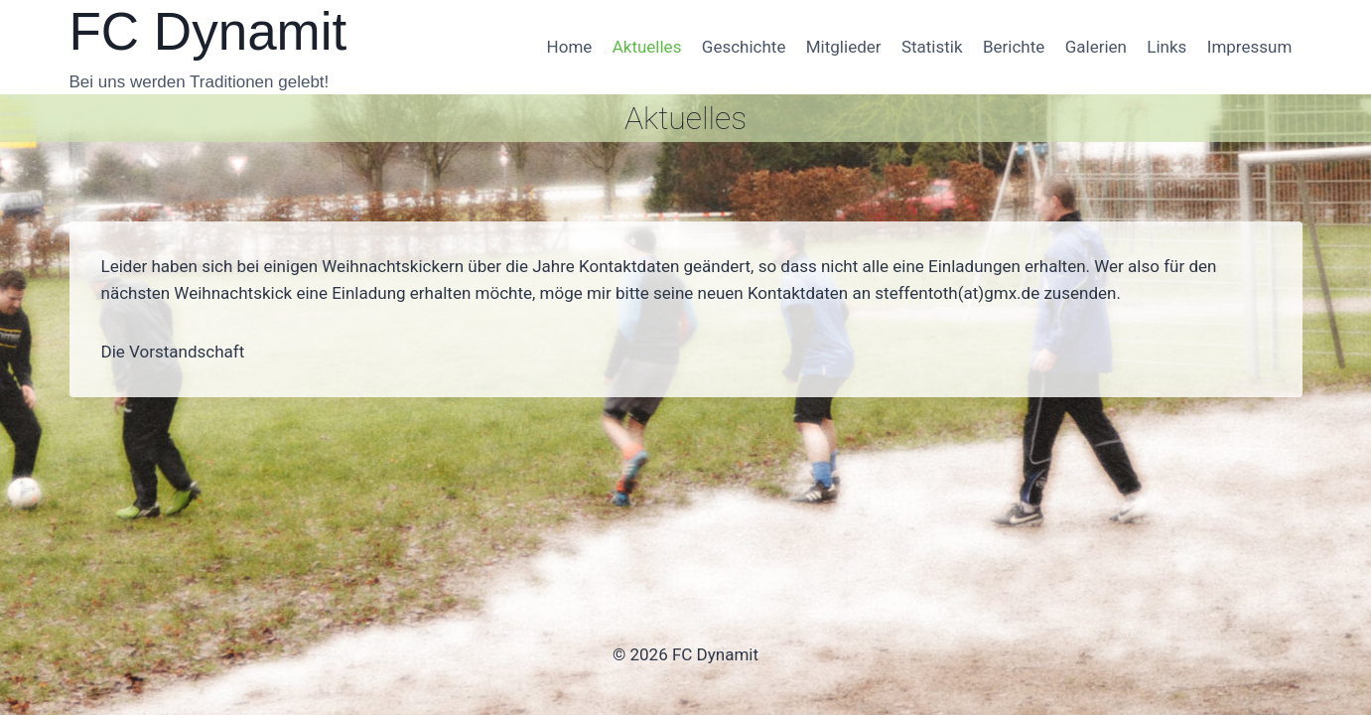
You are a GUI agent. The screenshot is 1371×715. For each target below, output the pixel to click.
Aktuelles (647, 47)
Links (1166, 47)
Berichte (1013, 47)
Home (570, 47)
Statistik (932, 47)
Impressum (1250, 47)
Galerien (1096, 47)
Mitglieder (844, 47)
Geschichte (744, 47)
